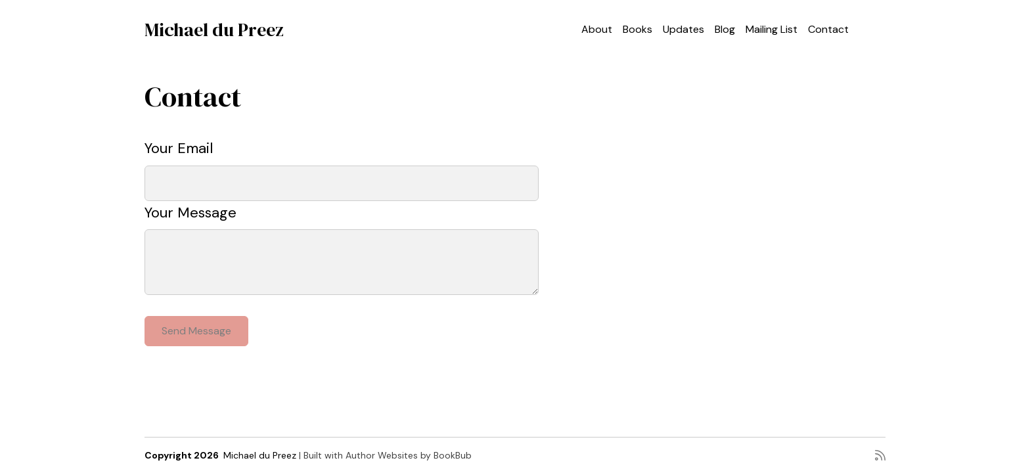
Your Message (190, 212)
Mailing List (771, 29)
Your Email (179, 148)
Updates (683, 29)
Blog (725, 29)
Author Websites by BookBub (409, 455)
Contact (828, 29)
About (596, 29)
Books (637, 29)
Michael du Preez (214, 29)
